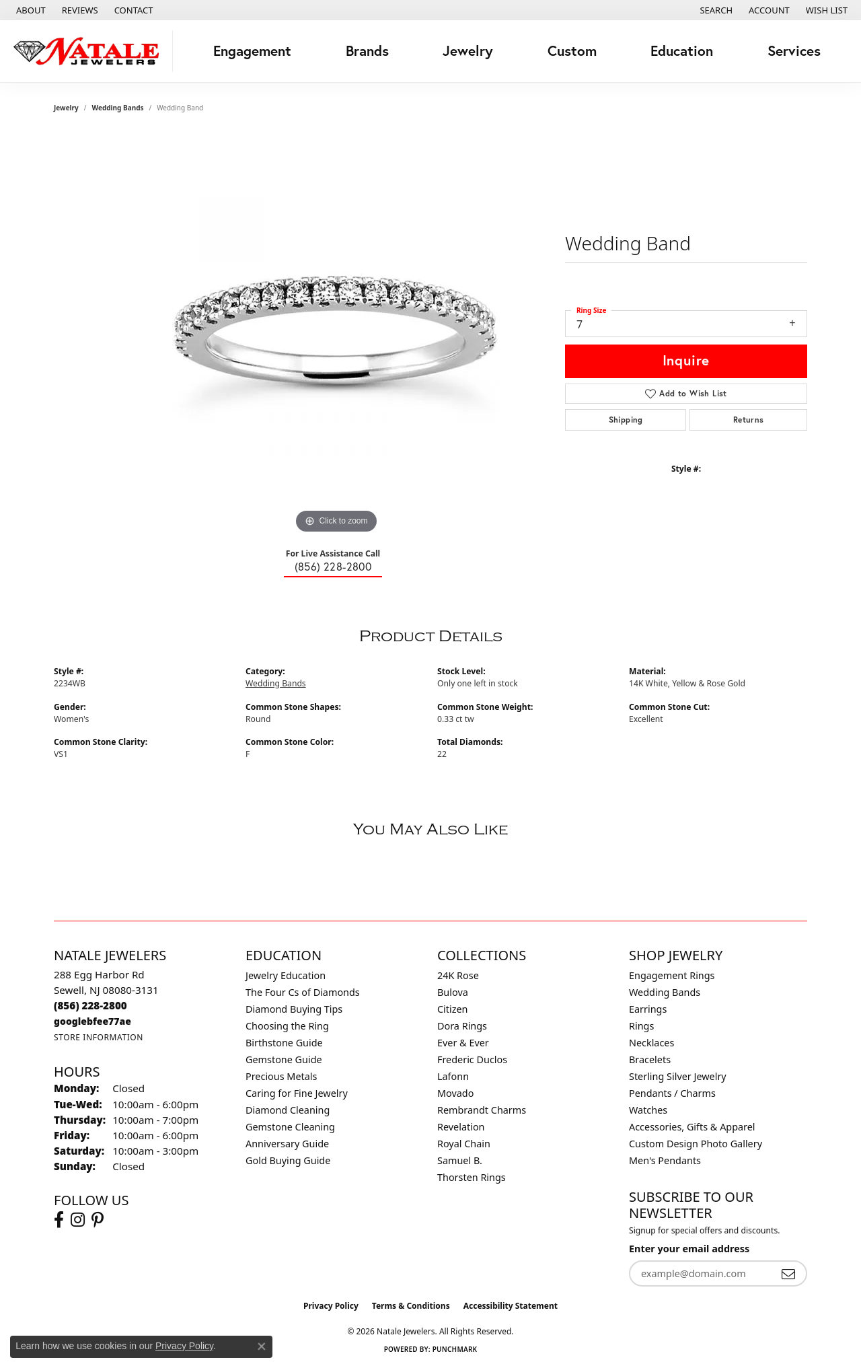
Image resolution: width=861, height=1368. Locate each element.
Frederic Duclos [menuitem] (472, 1059)
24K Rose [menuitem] (458, 975)
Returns (748, 420)
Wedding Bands (118, 107)
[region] (336, 335)
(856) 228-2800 (333, 566)
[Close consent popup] (262, 1346)
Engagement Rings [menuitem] (672, 975)
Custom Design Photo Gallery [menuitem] (695, 1143)
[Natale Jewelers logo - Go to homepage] (90, 51)
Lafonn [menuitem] (453, 1076)
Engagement (252, 51)
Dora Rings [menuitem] (462, 1025)
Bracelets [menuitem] (650, 1059)
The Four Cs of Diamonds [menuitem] (303, 992)
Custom (572, 51)
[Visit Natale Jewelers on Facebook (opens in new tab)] (59, 1220)
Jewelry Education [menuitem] (286, 975)
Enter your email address (689, 1248)
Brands (367, 51)
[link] (29, 10)
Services (794, 51)
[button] (715, 10)
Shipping (626, 420)
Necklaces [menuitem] (651, 1042)
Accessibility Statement (510, 1305)
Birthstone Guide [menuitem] (284, 1042)
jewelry (66, 107)
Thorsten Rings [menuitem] (471, 1177)
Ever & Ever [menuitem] (463, 1042)
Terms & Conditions (411, 1305)
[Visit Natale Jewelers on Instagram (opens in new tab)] (78, 1220)
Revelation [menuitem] (461, 1126)
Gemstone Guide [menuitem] (284, 1059)
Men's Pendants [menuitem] (665, 1160)
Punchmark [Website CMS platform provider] (455, 1349)
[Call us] (92, 1021)
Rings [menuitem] (641, 1025)
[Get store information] (98, 1037)
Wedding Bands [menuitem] (664, 992)
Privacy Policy (331, 1305)
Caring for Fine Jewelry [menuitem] (297, 1093)
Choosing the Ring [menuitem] (287, 1025)
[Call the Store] (90, 1005)
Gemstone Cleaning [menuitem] (290, 1126)
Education (681, 51)
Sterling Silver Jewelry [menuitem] (677, 1076)
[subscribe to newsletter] (788, 1273)
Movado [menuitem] (455, 1093)
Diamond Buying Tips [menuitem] (294, 1009)
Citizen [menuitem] (452, 1009)
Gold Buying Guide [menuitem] (288, 1160)
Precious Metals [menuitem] (281, 1076)
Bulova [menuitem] (452, 992)
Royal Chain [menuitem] (463, 1143)
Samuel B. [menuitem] (459, 1160)
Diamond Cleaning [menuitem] (288, 1110)
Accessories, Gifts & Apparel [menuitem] (692, 1126)
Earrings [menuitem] (648, 1009)
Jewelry (468, 51)
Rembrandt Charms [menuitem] (481, 1110)
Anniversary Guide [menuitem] (287, 1143)
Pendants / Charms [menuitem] (672, 1093)
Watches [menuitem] (648, 1110)
